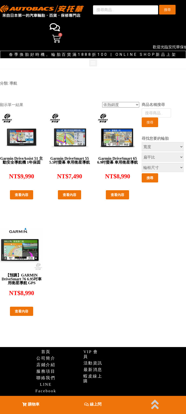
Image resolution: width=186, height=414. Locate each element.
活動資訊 (93, 363)
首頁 (46, 351)
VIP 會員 (90, 354)
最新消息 (93, 369)
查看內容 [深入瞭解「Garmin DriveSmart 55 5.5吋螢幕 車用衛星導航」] (69, 195)
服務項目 (45, 371)
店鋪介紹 (45, 365)
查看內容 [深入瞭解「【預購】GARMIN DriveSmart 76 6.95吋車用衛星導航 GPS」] (21, 311)
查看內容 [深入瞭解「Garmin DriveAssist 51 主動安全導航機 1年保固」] (21, 195)
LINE (46, 384)
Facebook (45, 391)
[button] (31, 404)
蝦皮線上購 (92, 378)
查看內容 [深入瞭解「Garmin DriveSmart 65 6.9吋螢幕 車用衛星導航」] (117, 195)
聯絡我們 (45, 378)
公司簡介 (45, 358)
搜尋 (167, 10)
